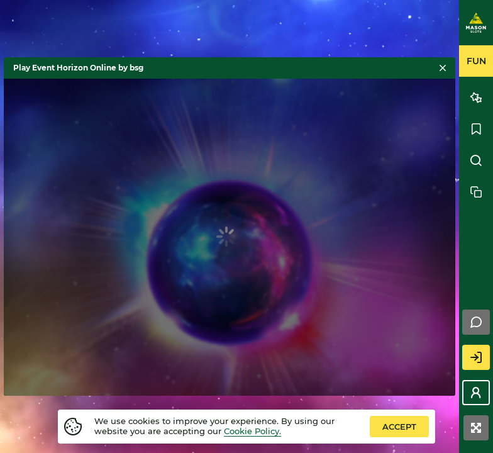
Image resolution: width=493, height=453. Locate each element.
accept (399, 427)
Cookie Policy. (252, 431)
